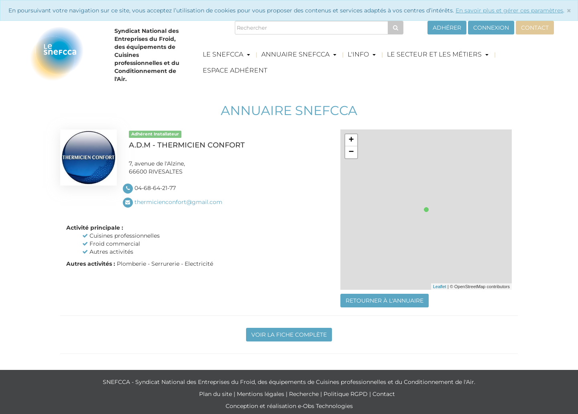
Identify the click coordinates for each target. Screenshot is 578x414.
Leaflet (439, 286)
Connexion (491, 27)
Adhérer (447, 27)
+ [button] (351, 140)
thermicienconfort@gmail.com (178, 202)
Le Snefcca (226, 54)
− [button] (351, 152)
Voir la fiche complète (289, 334)
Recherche (304, 394)
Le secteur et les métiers (437, 54)
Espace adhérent (235, 70)
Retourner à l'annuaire (384, 300)
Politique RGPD (346, 394)
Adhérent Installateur (155, 134)
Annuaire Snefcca (298, 54)
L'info (362, 54)
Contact (535, 27)
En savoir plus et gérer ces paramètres (509, 10)
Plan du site (216, 394)
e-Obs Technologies (325, 406)
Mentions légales (261, 394)
